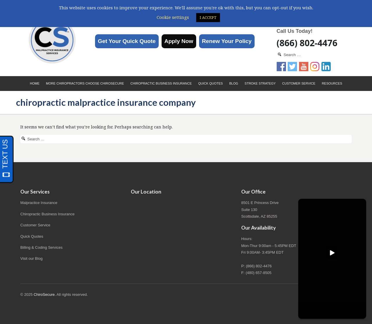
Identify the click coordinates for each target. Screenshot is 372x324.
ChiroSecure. (45, 294)
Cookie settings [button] (173, 17)
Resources (332, 83)
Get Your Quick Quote (127, 41)
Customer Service (298, 83)
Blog (233, 83)
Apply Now (178, 41)
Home (35, 83)
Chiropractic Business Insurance (161, 83)
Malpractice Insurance (38, 203)
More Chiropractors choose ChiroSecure (85, 83)
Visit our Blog (31, 258)
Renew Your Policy (227, 41)
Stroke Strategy (260, 83)
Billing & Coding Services (41, 247)
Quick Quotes (210, 83)
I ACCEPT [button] (208, 17)
